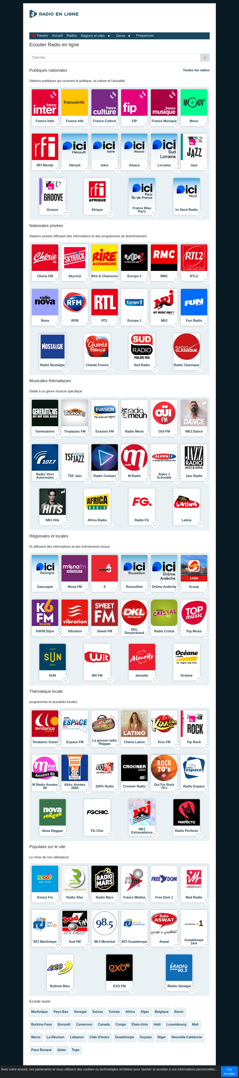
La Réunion (55, 1037)
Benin (178, 1011)
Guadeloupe (124, 1037)
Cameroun (84, 1024)
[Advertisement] (147, 20)
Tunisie (114, 1011)
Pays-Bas (60, 1011)
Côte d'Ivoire (99, 1037)
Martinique (39, 1011)
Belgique (162, 1011)
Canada (104, 1024)
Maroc (36, 1037)
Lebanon (77, 1037)
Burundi (64, 1024)
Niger (161, 1037)
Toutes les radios (196, 70)
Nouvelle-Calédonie (187, 1037)
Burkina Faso (41, 1024)
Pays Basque (41, 1050)
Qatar (61, 1050)
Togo (75, 1050)
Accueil (57, 35)
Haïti (157, 1024)
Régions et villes (93, 35)
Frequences (145, 35)
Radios (72, 35)
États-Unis (140, 1024)
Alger (145, 1011)
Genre (120, 35)
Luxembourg (176, 1024)
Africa (130, 1011)
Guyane (146, 1037)
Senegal (80, 1011)
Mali (195, 1024)
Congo (121, 1024)
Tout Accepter (229, 1071)
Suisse (97, 1011)
